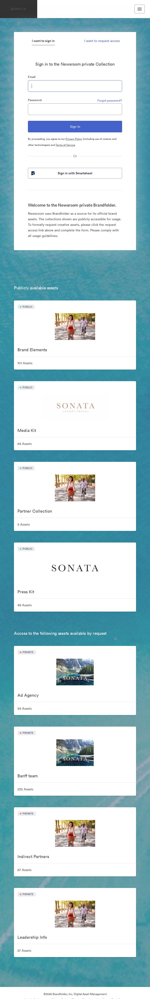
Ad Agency (28, 695)
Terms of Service (65, 145)
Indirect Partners (33, 856)
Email (31, 77)
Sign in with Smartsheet (61, 173)
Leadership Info (32, 937)
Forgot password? (109, 100)
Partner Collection (34, 511)
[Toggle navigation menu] (139, 9)
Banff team (27, 776)
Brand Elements (32, 349)
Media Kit (26, 430)
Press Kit (25, 591)
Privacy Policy (74, 139)
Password (35, 100)
